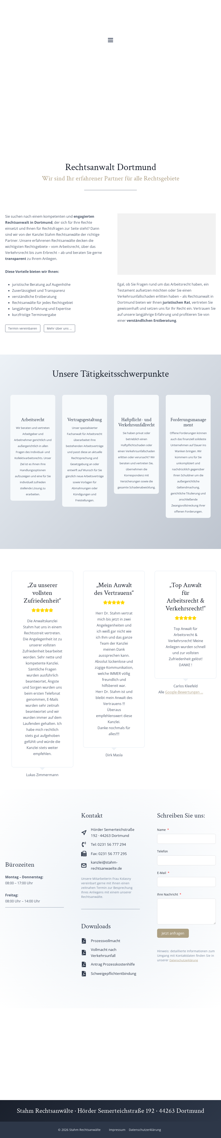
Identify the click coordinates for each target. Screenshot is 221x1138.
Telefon (162, 874)
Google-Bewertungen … (182, 714)
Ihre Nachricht (167, 917)
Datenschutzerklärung (185, 983)
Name (161, 852)
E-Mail (161, 896)
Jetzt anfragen (173, 956)
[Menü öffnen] (110, 41)
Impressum (117, 1130)
